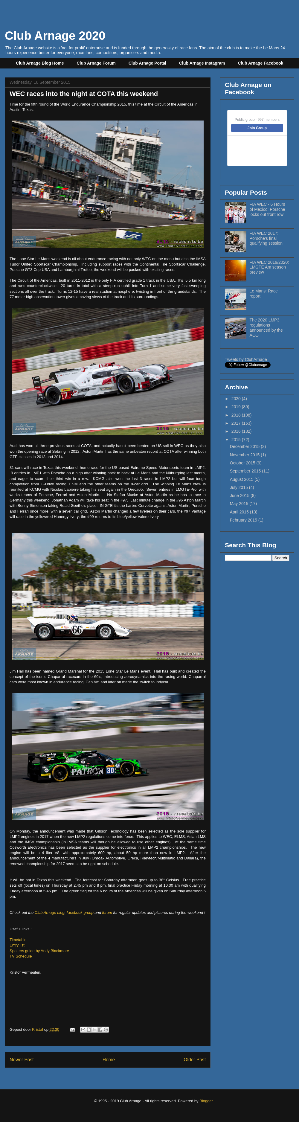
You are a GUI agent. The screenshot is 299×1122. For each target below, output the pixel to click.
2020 (236, 398)
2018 (236, 415)
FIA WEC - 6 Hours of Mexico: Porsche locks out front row (267, 209)
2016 (236, 431)
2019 (236, 406)
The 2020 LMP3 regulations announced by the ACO (266, 327)
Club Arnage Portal (147, 63)
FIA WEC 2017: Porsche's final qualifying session (266, 238)
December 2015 (245, 446)
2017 (236, 423)
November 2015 (245, 454)
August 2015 (242, 479)
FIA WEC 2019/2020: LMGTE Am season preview (269, 267)
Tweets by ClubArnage (246, 359)
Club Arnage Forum (96, 63)
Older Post (195, 1059)
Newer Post (22, 1059)
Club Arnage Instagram (202, 63)
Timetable (18, 939)
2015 (236, 439)
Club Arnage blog (50, 912)
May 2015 (239, 503)
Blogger (206, 1101)
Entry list (17, 945)
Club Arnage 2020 (55, 35)
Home (109, 1059)
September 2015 (246, 471)
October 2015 (243, 463)
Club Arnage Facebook (260, 63)
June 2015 (240, 495)
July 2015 (239, 487)
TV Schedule (21, 956)
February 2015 (244, 520)
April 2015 (240, 512)
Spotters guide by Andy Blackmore (39, 951)
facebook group (80, 912)
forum (107, 912)
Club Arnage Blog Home (40, 63)
